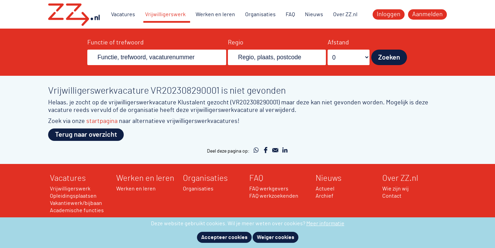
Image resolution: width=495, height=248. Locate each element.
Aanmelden (427, 14)
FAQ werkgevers (268, 189)
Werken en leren (215, 14)
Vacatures (123, 14)
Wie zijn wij (395, 189)
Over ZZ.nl (345, 14)
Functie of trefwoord (115, 43)
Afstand (338, 43)
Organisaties (260, 14)
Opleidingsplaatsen (73, 196)
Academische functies (77, 210)
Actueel (325, 189)
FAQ (290, 14)
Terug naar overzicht (86, 134)
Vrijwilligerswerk (165, 14)
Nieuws (314, 14)
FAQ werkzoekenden (273, 196)
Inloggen (388, 14)
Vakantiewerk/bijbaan (76, 203)
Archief (324, 196)
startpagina (102, 121)
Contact (392, 196)
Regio (235, 43)
